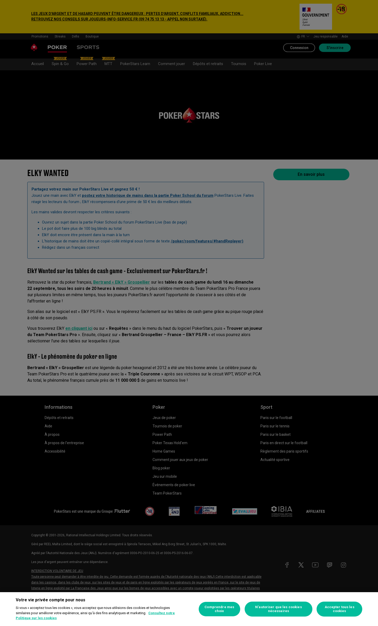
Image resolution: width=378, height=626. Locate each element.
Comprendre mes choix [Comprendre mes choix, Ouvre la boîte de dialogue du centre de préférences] (219, 609)
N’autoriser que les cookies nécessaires (278, 609)
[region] (189, 609)
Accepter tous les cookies (339, 609)
